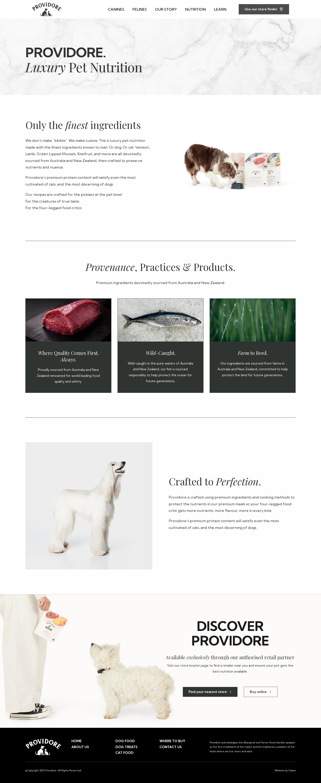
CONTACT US (170, 747)
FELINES (139, 9)
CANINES (116, 9)
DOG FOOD (125, 741)
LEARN (220, 9)
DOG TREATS (126, 747)
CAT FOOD (124, 753)
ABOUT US (80, 747)
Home (30, 43)
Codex (292, 770)
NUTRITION (195, 9)
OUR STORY (166, 9)
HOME (76, 741)
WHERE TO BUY (172, 741)
